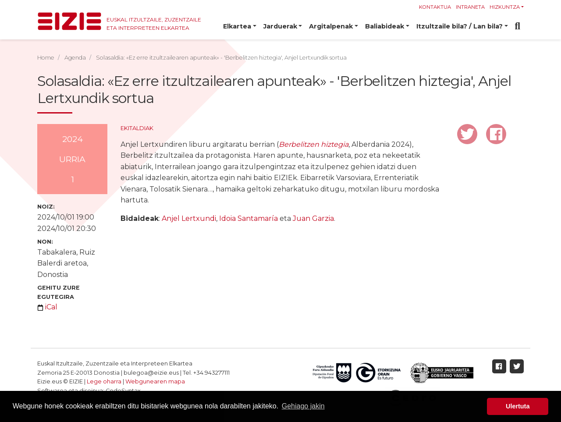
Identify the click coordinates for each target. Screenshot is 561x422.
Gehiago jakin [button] (303, 406)
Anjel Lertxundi (189, 218)
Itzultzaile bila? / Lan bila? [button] (459, 26)
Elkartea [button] (237, 26)
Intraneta (470, 7)
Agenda (75, 57)
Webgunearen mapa (155, 381)
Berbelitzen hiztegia (313, 144)
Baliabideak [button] (384, 26)
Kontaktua (435, 7)
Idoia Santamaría (248, 218)
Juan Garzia (313, 218)
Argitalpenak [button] (331, 26)
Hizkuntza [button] (505, 7)
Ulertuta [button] (517, 406)
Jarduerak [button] (280, 26)
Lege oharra (104, 381)
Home (45, 57)
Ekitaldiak (137, 128)
